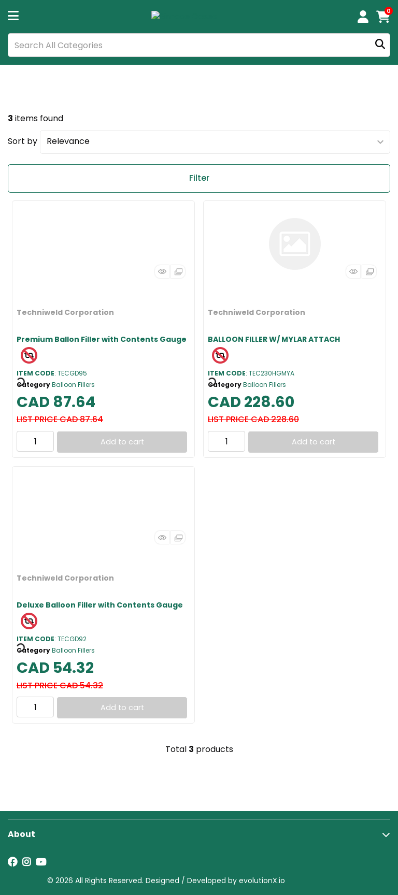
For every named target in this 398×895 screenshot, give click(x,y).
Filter (199, 178)
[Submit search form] (380, 45)
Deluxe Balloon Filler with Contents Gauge (100, 605)
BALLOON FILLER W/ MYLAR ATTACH (274, 339)
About (21, 834)
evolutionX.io (262, 880)
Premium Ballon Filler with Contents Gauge (102, 339)
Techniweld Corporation (65, 312)
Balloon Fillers (73, 384)
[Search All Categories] (199, 45)
